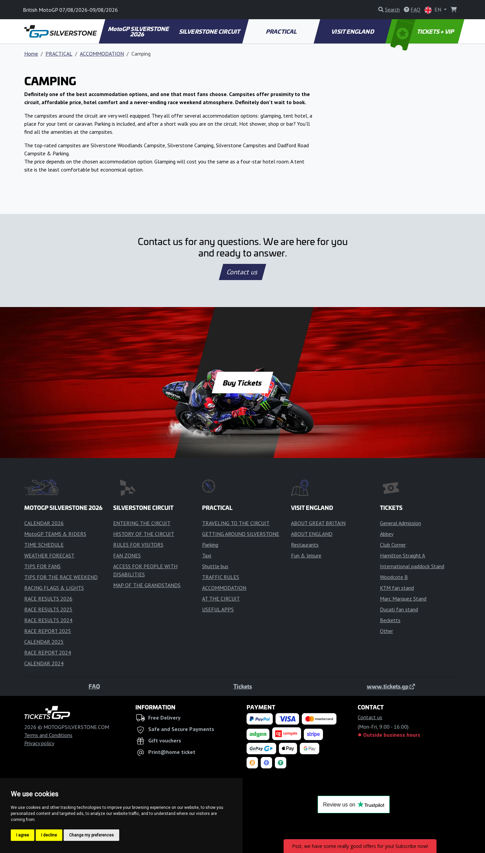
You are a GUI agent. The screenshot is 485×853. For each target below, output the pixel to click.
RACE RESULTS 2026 (48, 598)
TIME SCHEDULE (44, 544)
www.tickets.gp (391, 686)
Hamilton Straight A (402, 555)
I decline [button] (49, 835)
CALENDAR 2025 (44, 641)
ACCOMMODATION (102, 53)
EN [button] (433, 10)
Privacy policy (39, 743)
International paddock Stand (412, 566)
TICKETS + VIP (422, 31)
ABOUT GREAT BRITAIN (318, 523)
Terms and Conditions (48, 735)
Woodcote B (394, 577)
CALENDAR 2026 (44, 523)
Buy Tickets (242, 382)
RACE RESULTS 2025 (48, 609)
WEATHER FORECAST (49, 555)
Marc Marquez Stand (403, 598)
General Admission (400, 523)
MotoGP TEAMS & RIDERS (55, 533)
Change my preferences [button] (91, 835)
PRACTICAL (281, 31)
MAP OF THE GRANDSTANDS (147, 585)
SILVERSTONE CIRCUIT (210, 31)
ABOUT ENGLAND (311, 533)
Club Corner (393, 544)
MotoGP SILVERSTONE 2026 (138, 31)
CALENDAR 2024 (44, 663)
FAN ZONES (127, 555)
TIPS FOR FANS (42, 566)
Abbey (386, 533)
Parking (210, 544)
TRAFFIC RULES (220, 577)
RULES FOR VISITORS (138, 544)
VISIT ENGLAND (353, 31)
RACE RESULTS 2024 (48, 620)
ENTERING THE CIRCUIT (141, 523)
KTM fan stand (397, 587)
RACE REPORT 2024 (47, 652)
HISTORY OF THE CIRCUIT (143, 533)
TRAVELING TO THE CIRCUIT (235, 523)
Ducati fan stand (399, 609)
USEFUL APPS (218, 609)
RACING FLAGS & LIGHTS (54, 587)
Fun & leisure (306, 555)
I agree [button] (22, 835)
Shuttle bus (215, 566)
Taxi (206, 555)
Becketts (390, 620)
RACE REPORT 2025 (47, 631)
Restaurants (305, 544)
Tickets (242, 686)
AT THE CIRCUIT (221, 598)
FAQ (94, 686)
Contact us (242, 272)
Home (31, 53)
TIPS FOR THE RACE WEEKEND (61, 577)
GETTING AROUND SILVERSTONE (240, 533)
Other (386, 631)
